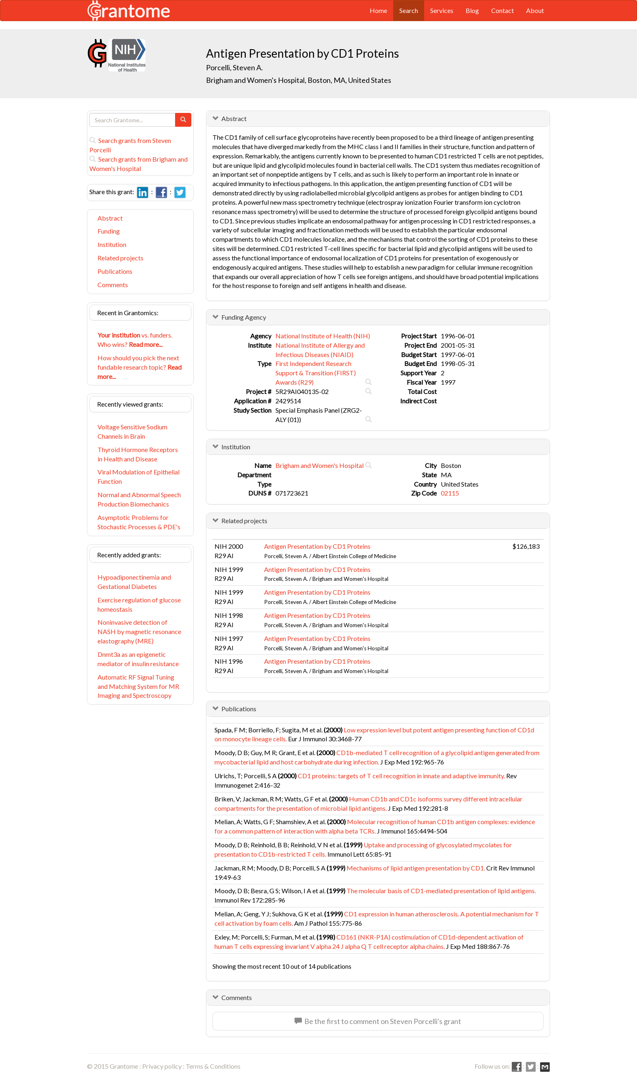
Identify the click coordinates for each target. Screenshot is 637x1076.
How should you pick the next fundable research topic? (140, 367)
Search (408, 10)
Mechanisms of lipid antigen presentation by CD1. (416, 868)
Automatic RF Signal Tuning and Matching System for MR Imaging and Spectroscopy (138, 686)
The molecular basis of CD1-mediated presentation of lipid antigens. (441, 890)
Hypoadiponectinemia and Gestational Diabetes (134, 581)
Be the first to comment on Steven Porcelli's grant (378, 1021)
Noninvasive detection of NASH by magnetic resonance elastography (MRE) (139, 631)
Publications (115, 271)
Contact (502, 10)
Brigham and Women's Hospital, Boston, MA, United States (298, 80)
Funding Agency (243, 317)
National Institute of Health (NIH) (322, 336)
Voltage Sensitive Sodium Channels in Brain (132, 431)
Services (441, 10)
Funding (109, 231)
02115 (450, 493)
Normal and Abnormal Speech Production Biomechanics (139, 499)
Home (378, 10)
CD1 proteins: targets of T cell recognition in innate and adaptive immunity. (401, 775)
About (535, 10)
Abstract (110, 218)
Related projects (120, 258)
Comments (113, 284)
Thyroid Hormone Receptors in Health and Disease (138, 454)
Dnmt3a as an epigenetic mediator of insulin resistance (138, 658)
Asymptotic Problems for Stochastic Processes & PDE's (139, 521)
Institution (112, 244)
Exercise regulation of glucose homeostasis (139, 604)
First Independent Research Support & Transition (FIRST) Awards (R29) (315, 372)
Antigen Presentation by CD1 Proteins (317, 546)
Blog (472, 10)
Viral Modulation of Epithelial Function (139, 476)
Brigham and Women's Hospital (319, 465)
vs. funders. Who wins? (135, 339)
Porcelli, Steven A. (234, 67)
